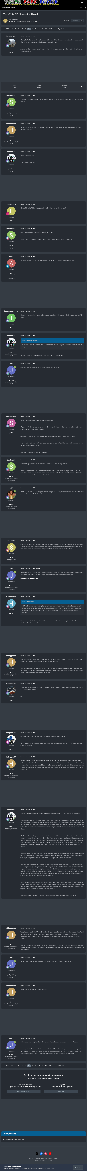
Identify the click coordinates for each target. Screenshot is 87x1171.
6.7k (11, 53)
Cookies (56, 1158)
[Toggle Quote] (23, 340)
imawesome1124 (11, 311)
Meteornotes (11, 684)
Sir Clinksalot (11, 416)
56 (46, 29)
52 (32, 29)
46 (12, 29)
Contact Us (48, 1158)
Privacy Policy (39, 1158)
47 (15, 29)
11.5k (11, 380)
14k (11, 700)
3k (11, 328)
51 (29, 29)
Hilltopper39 (11, 123)
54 (39, 29)
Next (50, 29)
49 (22, 29)
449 (11, 273)
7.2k (11, 433)
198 (11, 221)
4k (11, 140)
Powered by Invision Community (43, 1160)
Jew (11, 364)
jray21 (10, 488)
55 (42, 29)
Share (66, 20)
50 (25, 29)
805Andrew (11, 541)
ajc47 (11, 257)
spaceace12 (14, 19)
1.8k (11, 112)
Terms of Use (7, 1168)
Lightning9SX (11, 204)
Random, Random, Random (29, 21)
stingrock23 (11, 733)
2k (11, 557)
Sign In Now (61, 1091)
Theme (31, 1158)
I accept (78, 1167)
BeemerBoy (10, 36)
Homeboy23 (11, 597)
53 (35, 29)
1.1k (11, 749)
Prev (7, 29)
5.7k (11, 168)
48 (18, 29)
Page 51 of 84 (62, 29)
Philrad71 (11, 151)
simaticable (10, 95)
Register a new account (23, 1091)
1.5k (11, 613)
